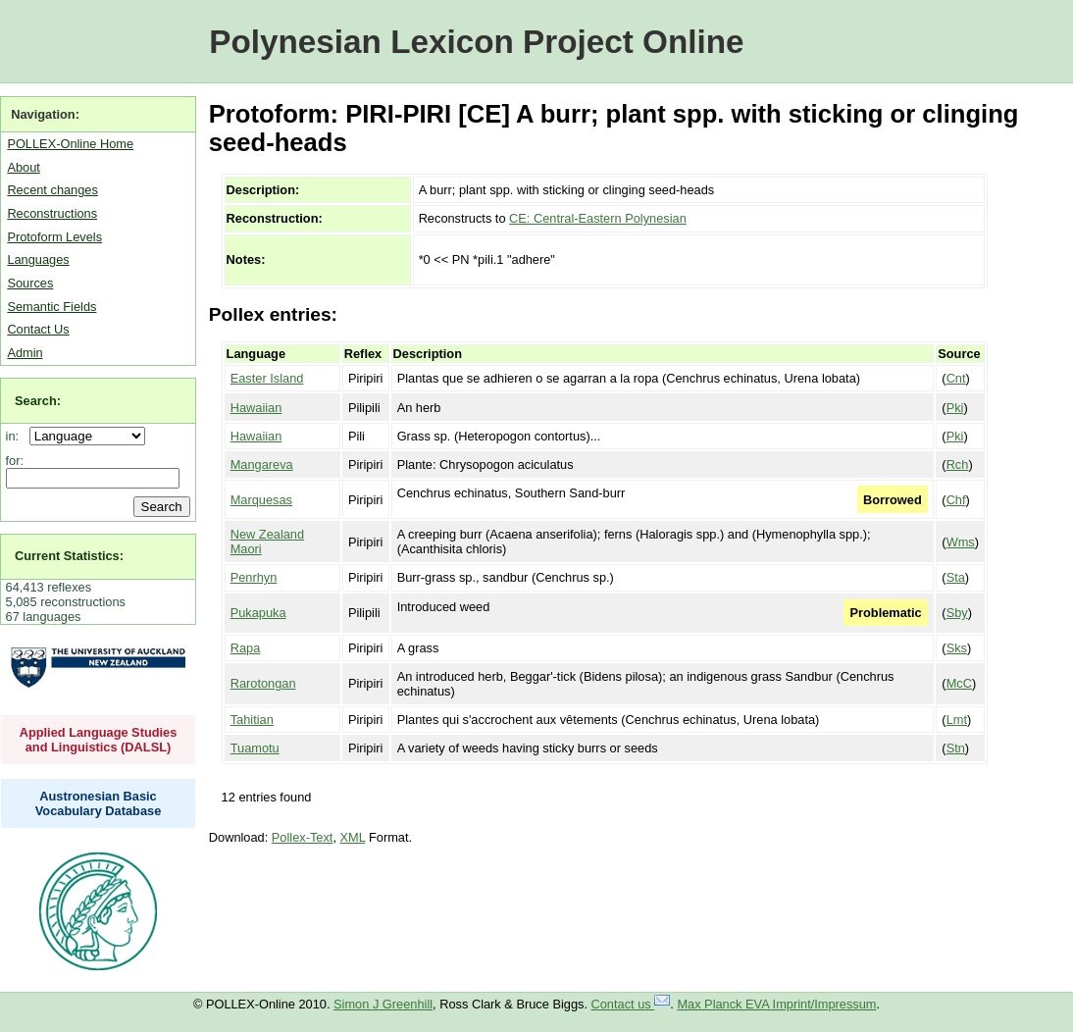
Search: (38, 400)
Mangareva (261, 464)
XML (353, 837)
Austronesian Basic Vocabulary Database (98, 803)
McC (959, 683)
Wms (960, 542)
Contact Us (38, 329)
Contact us (631, 1004)
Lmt (956, 719)
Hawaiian (256, 407)
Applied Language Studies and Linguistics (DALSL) (99, 739)
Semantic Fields (51, 306)
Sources (30, 283)
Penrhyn (254, 577)
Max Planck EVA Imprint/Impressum (776, 1004)
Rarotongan (263, 683)
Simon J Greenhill (383, 1004)
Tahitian (252, 719)
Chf (956, 499)
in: (16, 436)
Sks (956, 648)
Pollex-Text (302, 837)
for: (15, 460)
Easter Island (267, 378)
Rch (957, 464)
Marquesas (261, 499)
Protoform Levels (54, 237)
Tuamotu (255, 748)
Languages (38, 259)
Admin (24, 352)
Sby (957, 612)
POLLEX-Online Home (70, 143)
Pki (955, 407)
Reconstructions (52, 213)
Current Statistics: (69, 555)
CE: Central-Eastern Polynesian (598, 218)
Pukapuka (258, 612)
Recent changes (52, 189)
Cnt (956, 378)
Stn (955, 748)
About (23, 167)
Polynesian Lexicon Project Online (476, 42)
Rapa (245, 648)
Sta (955, 577)
